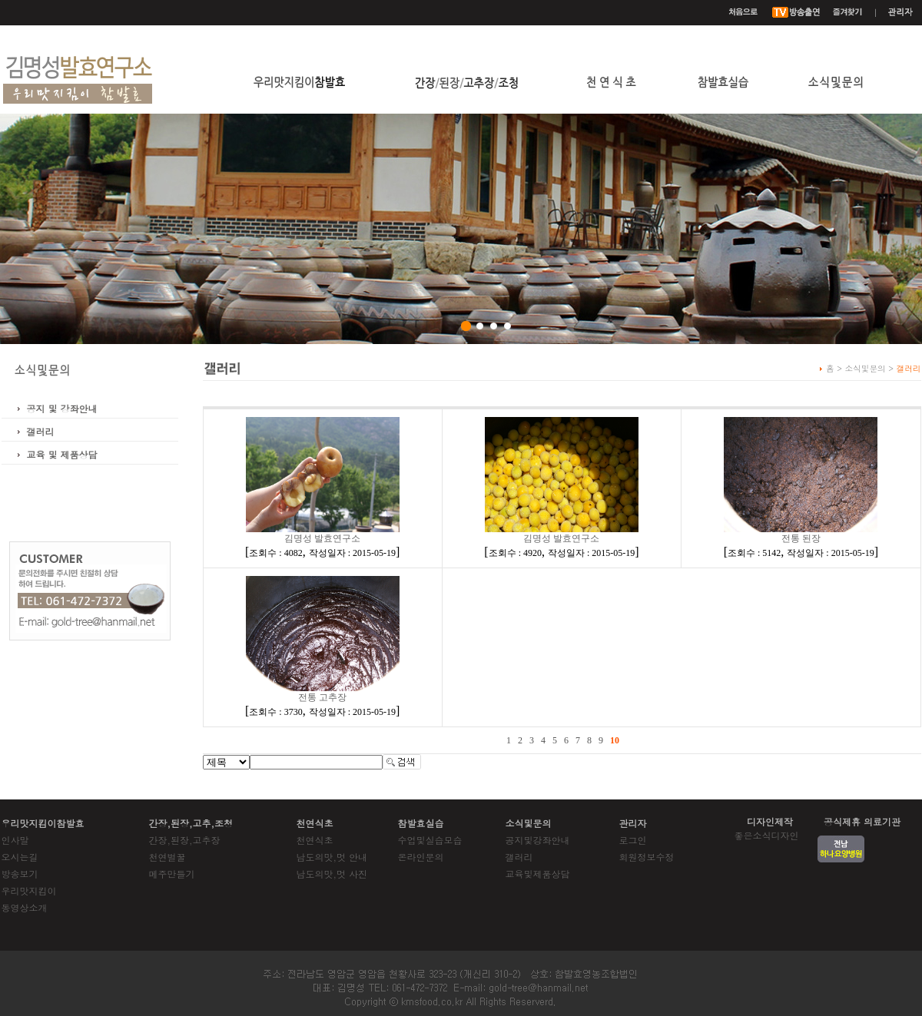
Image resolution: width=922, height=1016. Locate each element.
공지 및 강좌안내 (62, 408)
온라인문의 (421, 856)
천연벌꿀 (167, 856)
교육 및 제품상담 (62, 454)
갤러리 (41, 431)
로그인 (633, 839)
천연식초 (315, 839)
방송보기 (20, 873)
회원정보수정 (647, 856)
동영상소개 (25, 907)
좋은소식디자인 (767, 835)
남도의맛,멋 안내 (332, 856)
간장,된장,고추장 (185, 839)
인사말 (15, 839)
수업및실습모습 (430, 839)
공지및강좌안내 (538, 839)
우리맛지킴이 (29, 890)
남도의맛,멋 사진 (332, 873)
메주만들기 (172, 873)
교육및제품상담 (538, 873)
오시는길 (20, 856)
